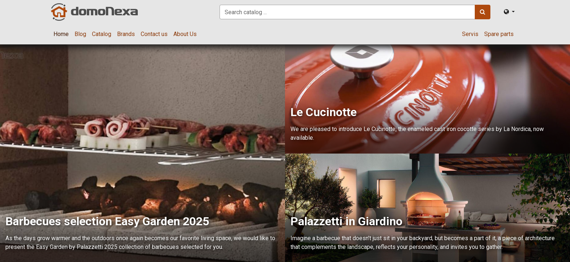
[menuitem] (61, 34)
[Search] (482, 12)
